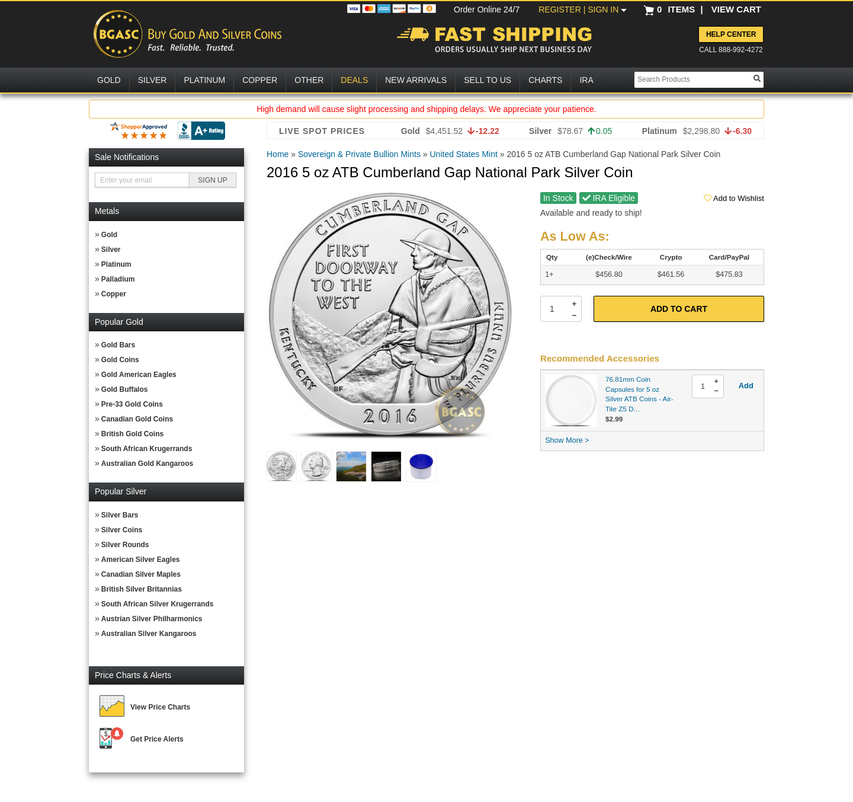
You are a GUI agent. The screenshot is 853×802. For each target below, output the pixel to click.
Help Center (731, 34)
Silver (111, 249)
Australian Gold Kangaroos (147, 463)
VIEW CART (736, 9)
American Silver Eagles (140, 559)
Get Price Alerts (157, 739)
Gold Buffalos (124, 389)
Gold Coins (120, 360)
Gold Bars (118, 345)
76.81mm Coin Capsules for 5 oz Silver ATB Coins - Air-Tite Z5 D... (639, 394)
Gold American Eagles (139, 374)
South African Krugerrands (147, 449)
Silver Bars (120, 515)
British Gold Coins (132, 434)
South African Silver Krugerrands (157, 604)
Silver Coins (121, 530)
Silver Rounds (125, 545)
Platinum (116, 264)
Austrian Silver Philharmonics (152, 619)
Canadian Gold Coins (137, 419)
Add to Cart (678, 309)
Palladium (118, 279)
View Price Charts (160, 707)
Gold (109, 235)
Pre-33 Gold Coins (132, 404)
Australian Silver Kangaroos (149, 634)
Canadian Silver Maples (141, 574)
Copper (113, 294)
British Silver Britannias (141, 589)
